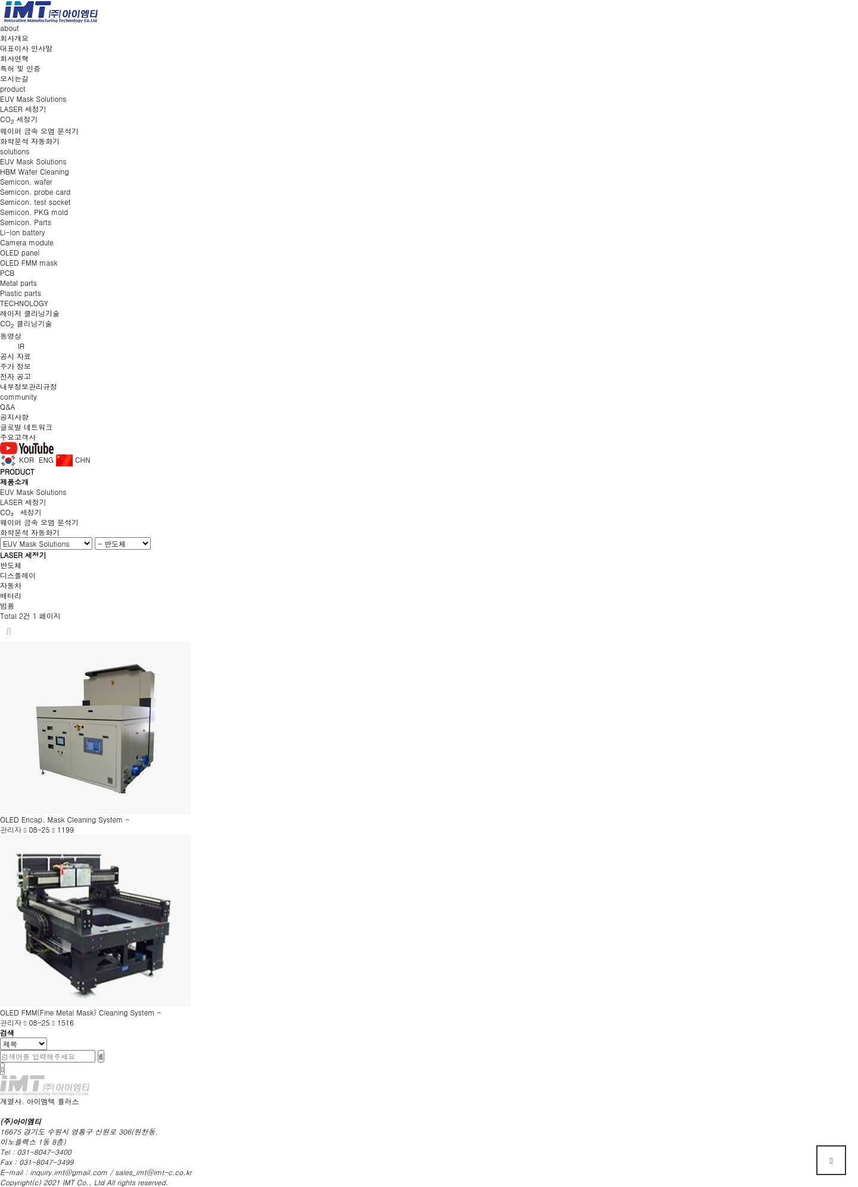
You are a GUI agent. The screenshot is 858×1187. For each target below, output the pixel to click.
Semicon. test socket (35, 202)
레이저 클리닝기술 (30, 313)
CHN (73, 459)
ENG (45, 459)
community (18, 396)
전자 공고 (15, 376)
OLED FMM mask (29, 262)
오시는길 (14, 78)
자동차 (10, 585)
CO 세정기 (19, 119)
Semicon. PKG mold (34, 212)
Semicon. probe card (35, 191)
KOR (17, 459)
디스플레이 (18, 575)
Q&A (7, 406)
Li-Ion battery (22, 232)
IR (21, 346)
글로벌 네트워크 (26, 427)
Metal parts (18, 283)
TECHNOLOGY (24, 303)
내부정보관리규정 (28, 386)
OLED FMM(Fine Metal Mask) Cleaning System (78, 1012)
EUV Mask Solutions (33, 99)
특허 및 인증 (20, 68)
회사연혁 (14, 58)
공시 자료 (15, 356)
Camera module (27, 242)
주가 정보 (15, 366)
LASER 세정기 (23, 109)
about (9, 28)
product (13, 88)
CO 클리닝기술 (26, 323)
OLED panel (19, 252)
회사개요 (14, 38)
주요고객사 (18, 437)
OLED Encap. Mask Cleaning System (62, 819)
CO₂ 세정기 (21, 512)
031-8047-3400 (44, 1152)
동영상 (10, 336)
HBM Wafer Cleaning (34, 171)
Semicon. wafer (26, 181)
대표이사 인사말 (26, 48)
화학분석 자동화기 (30, 141)
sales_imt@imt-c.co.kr (153, 1172)
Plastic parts (20, 293)
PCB (7, 272)
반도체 (10, 565)
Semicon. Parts (25, 222)
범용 (7, 605)
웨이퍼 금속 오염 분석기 (39, 131)
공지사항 (14, 417)
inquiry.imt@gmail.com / (72, 1172)
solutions (15, 151)
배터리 (10, 595)
